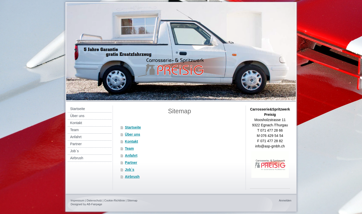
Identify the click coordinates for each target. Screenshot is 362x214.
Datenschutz (94, 200)
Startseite (133, 127)
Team (129, 148)
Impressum (77, 200)
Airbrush (132, 177)
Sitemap (132, 200)
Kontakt (131, 141)
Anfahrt (131, 155)
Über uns (132, 134)
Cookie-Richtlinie (114, 200)
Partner (131, 162)
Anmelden (285, 200)
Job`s (129, 170)
